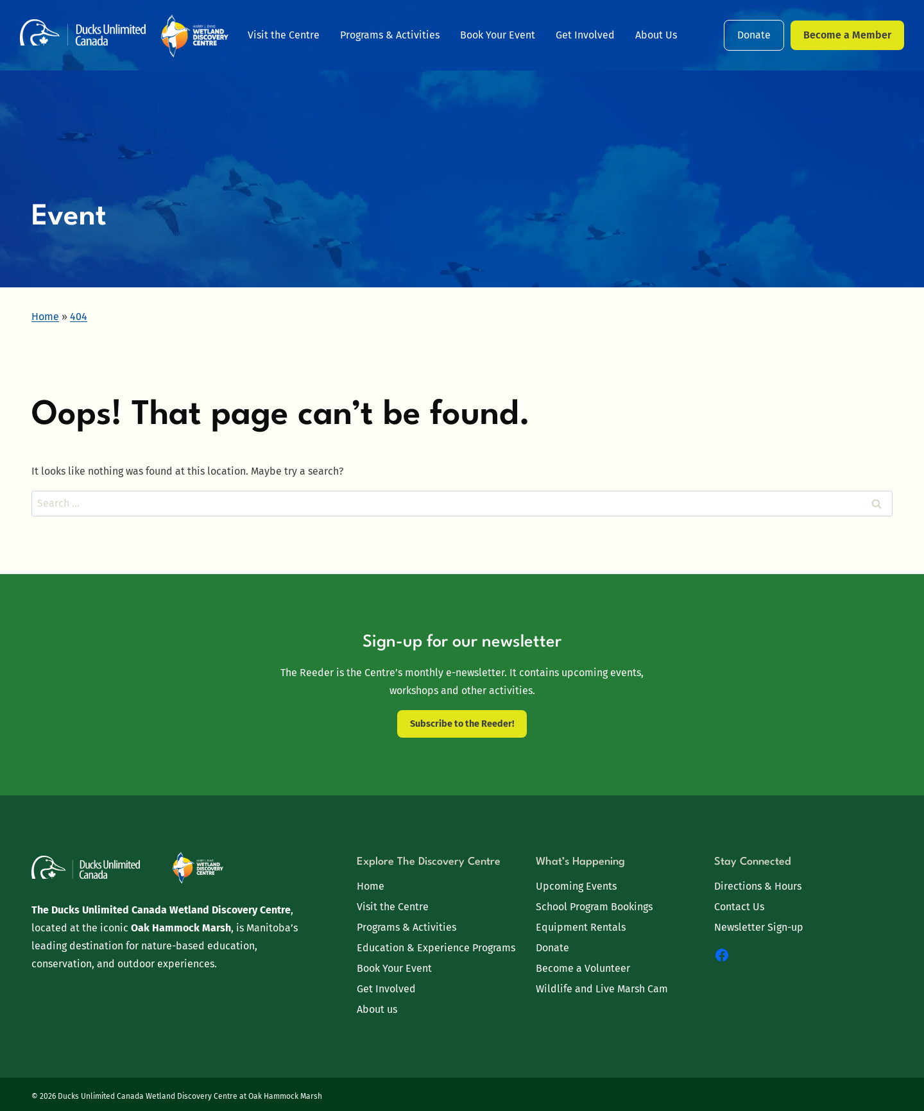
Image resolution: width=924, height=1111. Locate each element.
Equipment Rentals (581, 927)
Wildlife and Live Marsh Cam (602, 989)
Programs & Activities (390, 35)
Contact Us (739, 907)
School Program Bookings (594, 907)
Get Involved (585, 35)
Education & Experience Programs (436, 948)
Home (370, 886)
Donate (754, 35)
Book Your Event (497, 35)
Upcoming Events (576, 886)
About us (377, 1009)
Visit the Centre (284, 35)
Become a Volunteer (583, 968)
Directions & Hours (757, 886)
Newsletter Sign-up (758, 927)
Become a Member (847, 35)
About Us (656, 35)
